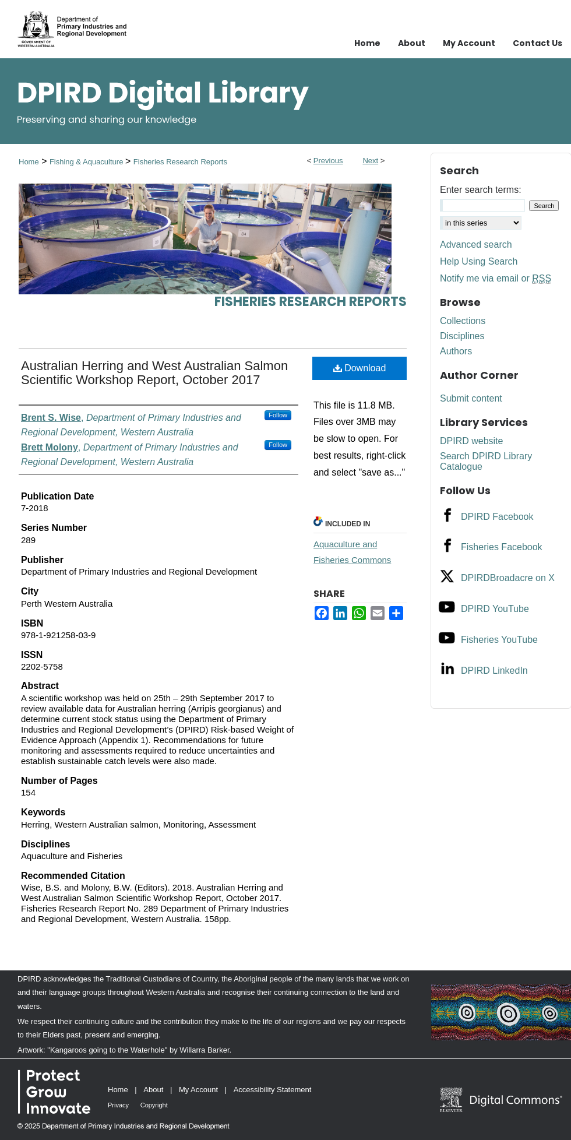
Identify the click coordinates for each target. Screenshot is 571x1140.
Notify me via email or (495, 278)
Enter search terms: (480, 190)
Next (370, 160)
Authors (456, 351)
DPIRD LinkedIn (494, 670)
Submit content (471, 398)
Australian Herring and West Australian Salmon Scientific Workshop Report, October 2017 (154, 372)
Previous (328, 160)
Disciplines (462, 336)
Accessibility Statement (273, 1089)
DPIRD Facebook (497, 517)
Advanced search (476, 244)
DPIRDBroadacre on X (508, 578)
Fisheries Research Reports (180, 161)
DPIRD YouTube (495, 609)
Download (359, 368)
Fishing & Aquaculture (87, 161)
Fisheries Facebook (501, 547)
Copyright (154, 1105)
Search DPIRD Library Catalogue (486, 461)
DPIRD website (471, 441)
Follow (278, 414)
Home (29, 161)
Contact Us (537, 43)
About (153, 1089)
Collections (462, 321)
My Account (198, 1089)
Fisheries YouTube (499, 640)
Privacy (118, 1105)
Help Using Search (478, 261)
